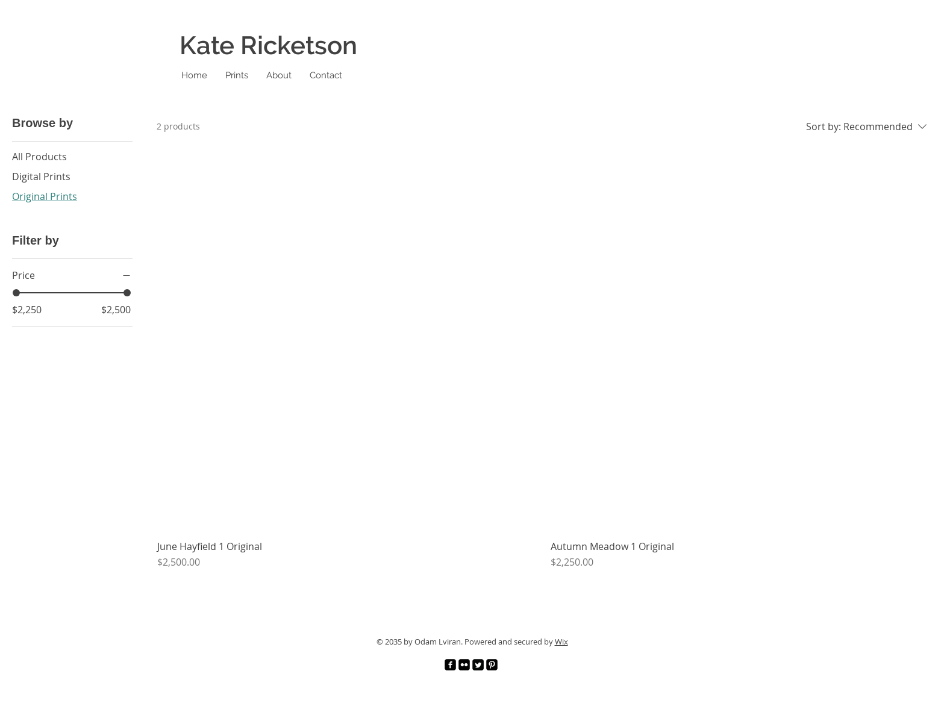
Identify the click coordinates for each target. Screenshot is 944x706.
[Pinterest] (492, 664)
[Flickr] (464, 664)
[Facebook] (450, 664)
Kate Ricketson (268, 45)
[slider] (16, 293)
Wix (561, 641)
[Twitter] (478, 664)
